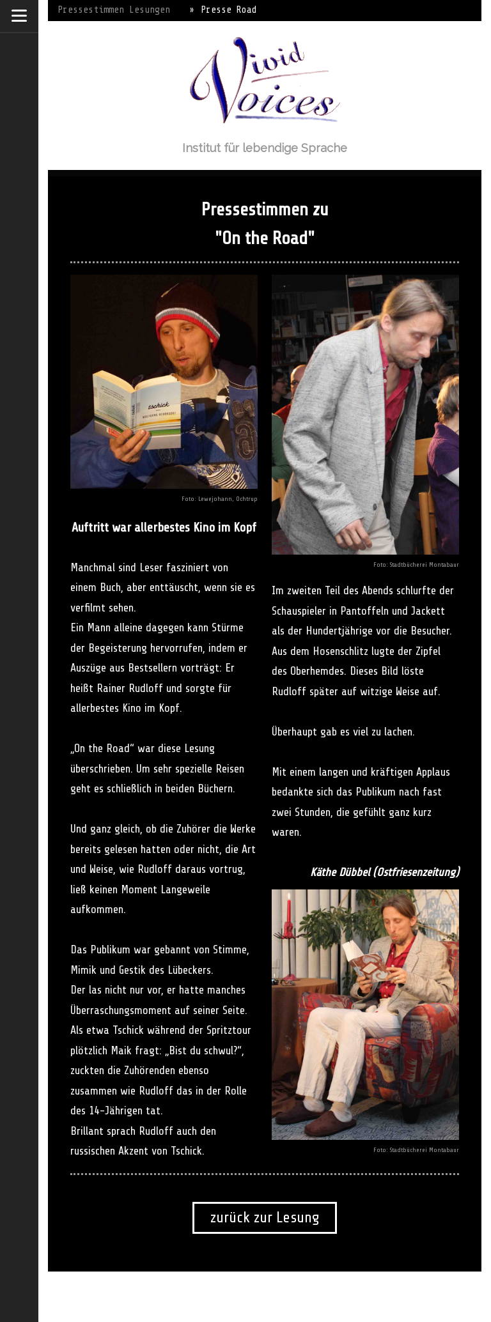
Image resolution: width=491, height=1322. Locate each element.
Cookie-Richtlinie (182, 1296)
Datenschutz (129, 1296)
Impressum (85, 1296)
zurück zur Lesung (264, 1217)
